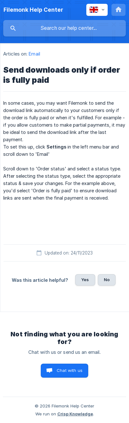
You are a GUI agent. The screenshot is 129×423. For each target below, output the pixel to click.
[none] (33, 10)
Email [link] (34, 53)
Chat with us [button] (69, 370)
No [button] (107, 279)
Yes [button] (85, 279)
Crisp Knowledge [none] (75, 413)
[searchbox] (64, 28)
